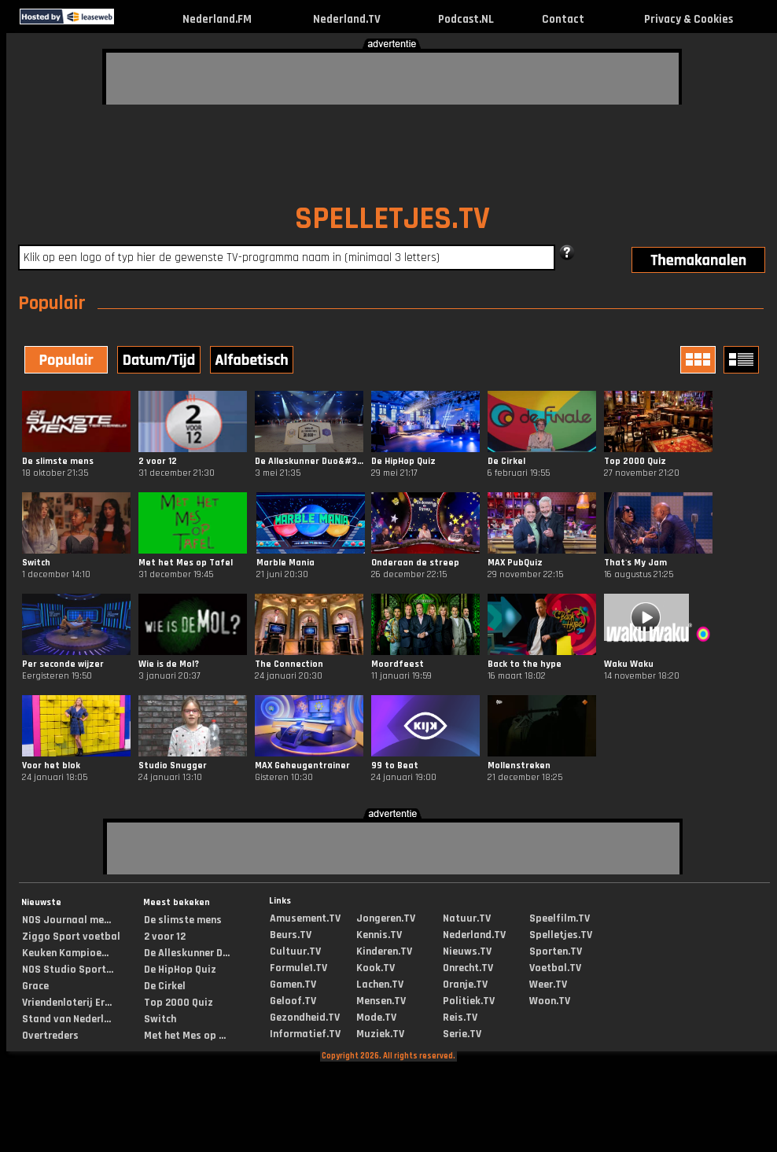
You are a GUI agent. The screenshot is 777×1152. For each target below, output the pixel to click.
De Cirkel (165, 986)
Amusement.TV (305, 918)
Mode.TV (376, 1017)
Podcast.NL (466, 19)
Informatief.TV (305, 1034)
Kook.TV (375, 968)
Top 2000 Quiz (178, 1003)
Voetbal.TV (555, 968)
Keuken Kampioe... (65, 953)
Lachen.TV (379, 984)
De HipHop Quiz (180, 969)
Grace (35, 986)
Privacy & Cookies (688, 19)
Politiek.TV (469, 1001)
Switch (160, 1019)
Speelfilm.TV (559, 918)
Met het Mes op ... (185, 1036)
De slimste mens (183, 920)
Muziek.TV (380, 1034)
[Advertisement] (211, 76)
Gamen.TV (293, 984)
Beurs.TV (290, 935)
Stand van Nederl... (66, 1019)
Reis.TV (460, 1017)
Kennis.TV (379, 935)
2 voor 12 (165, 936)
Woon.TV (549, 1001)
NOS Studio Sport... (67, 969)
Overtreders (50, 1036)
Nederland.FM (217, 19)
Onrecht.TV (468, 968)
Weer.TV (548, 984)
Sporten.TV (555, 951)
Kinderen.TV (384, 951)
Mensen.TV (381, 1001)
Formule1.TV (298, 968)
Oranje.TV (465, 984)
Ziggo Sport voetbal (71, 936)
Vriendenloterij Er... (67, 1003)
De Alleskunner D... (187, 953)
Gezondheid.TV (305, 1017)
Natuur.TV (467, 918)
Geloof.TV (293, 1001)
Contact (563, 19)
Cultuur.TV (295, 951)
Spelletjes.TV (560, 935)
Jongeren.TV (385, 918)
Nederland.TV (347, 19)
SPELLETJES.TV (392, 219)
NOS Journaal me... (66, 920)
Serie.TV (462, 1034)
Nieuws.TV (467, 951)
